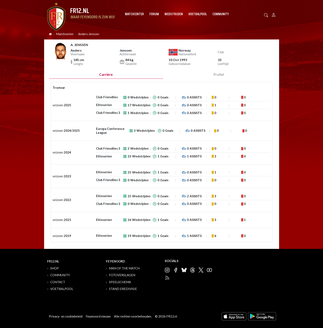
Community (221, 14)
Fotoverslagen (122, 275)
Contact (57, 282)
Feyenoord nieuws (98, 316)
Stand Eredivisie (123, 289)
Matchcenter (134, 14)
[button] (266, 14)
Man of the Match (124, 268)
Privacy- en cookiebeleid (65, 316)
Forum (154, 14)
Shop (54, 268)
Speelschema (120, 282)
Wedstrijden (173, 14)
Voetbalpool (197, 14)
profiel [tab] (218, 74)
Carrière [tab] (106, 74)
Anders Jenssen (88, 34)
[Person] (273, 14)
